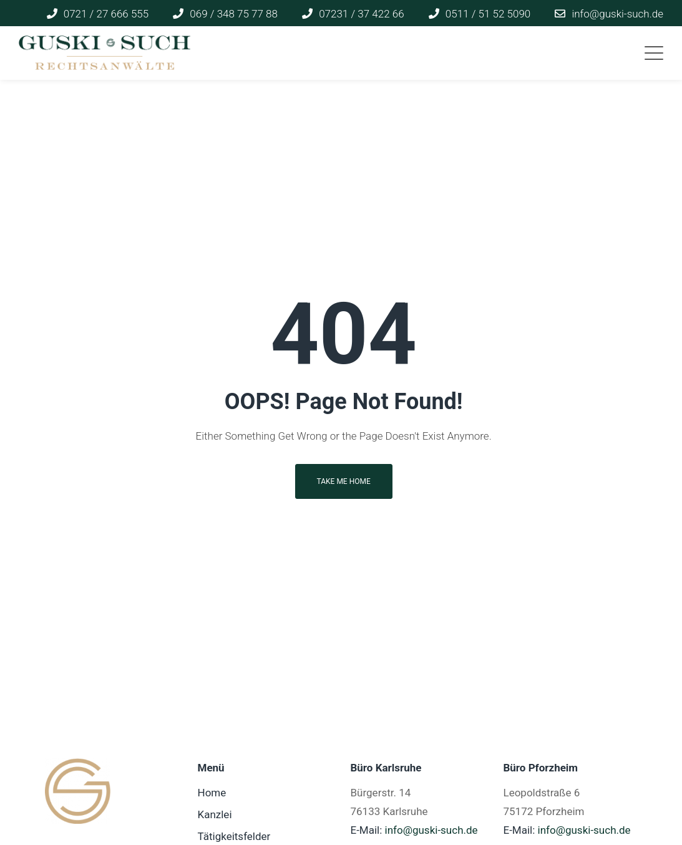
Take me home (344, 481)
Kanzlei (215, 814)
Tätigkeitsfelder (234, 836)
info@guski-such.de (431, 830)
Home (212, 792)
